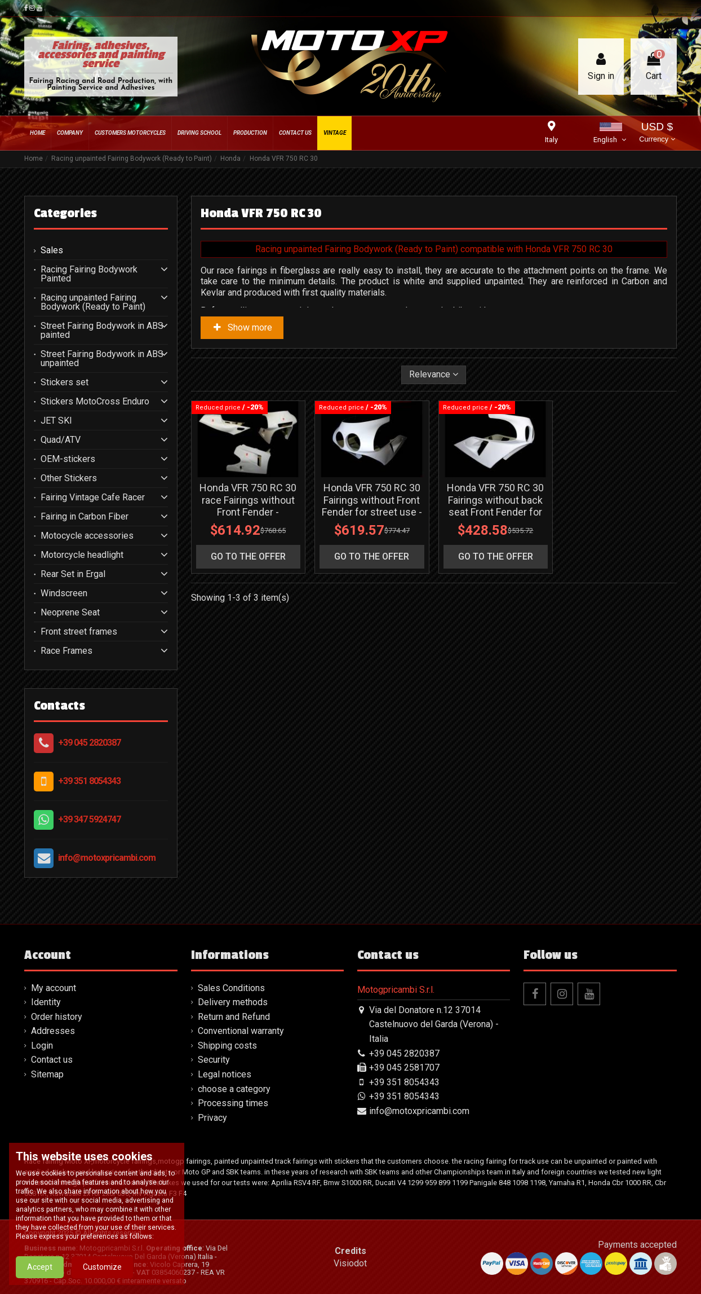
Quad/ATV (61, 439)
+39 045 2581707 (404, 1067)
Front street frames (79, 631)
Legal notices (224, 1074)
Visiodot (350, 1263)
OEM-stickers (68, 459)
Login (42, 1045)
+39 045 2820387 (89, 742)
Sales (52, 250)
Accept (39, 1281)
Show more (242, 327)
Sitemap (47, 1074)
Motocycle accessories (87, 535)
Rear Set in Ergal (73, 574)
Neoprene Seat (70, 612)
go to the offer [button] (248, 556)
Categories (65, 213)
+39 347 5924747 (89, 819)
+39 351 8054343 (89, 781)
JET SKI (56, 420)
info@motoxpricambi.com (107, 857)
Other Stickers (69, 478)
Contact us (52, 1059)
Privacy (212, 1117)
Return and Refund (234, 1016)
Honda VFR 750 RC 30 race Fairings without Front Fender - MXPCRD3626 (247, 506)
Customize (102, 1281)
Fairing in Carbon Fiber (84, 516)
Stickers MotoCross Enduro (95, 401)
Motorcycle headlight (82, 555)
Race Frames (66, 650)
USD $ (657, 133)
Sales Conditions (231, 988)
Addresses (53, 1030)
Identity (46, 1002)
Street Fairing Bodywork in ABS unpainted (102, 359)
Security (214, 1059)
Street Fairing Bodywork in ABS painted (102, 331)
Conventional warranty (241, 1030)
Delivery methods (233, 1002)
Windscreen (64, 593)
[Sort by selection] (433, 375)
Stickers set (64, 382)
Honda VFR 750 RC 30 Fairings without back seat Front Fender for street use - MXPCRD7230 (495, 512)
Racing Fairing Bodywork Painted (89, 274)
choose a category (234, 1089)
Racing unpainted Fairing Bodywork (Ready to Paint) (93, 302)
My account (53, 988)
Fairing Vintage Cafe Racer (93, 497)
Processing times (233, 1103)
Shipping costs (227, 1045)
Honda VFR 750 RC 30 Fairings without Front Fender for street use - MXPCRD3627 (372, 506)
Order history (56, 1016)
